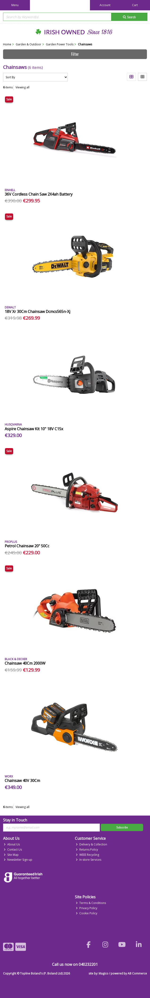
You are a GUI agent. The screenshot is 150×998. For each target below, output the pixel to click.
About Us (12, 844)
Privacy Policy (86, 908)
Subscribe (122, 827)
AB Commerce (137, 973)
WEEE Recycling (87, 855)
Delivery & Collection (91, 844)
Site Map (11, 855)
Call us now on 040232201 (75, 964)
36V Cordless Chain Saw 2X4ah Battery (39, 194)
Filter (75, 54)
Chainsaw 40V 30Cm (22, 780)
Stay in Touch (15, 820)
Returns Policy (87, 850)
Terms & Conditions (91, 903)
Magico (103, 973)
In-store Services (88, 860)
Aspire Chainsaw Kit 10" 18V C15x (34, 428)
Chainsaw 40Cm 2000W (25, 663)
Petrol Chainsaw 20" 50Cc (27, 545)
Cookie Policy (86, 913)
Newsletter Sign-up (18, 860)
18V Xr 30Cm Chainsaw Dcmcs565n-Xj (37, 311)
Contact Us (13, 850)
